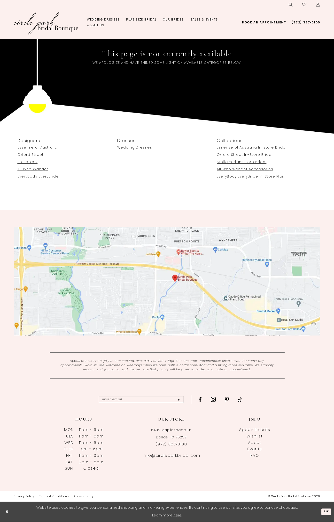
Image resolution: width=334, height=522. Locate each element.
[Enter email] (141, 399)
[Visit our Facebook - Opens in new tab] (205, 399)
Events (254, 449)
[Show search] (291, 4)
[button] (318, 4)
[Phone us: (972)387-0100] (306, 22)
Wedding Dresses (134, 148)
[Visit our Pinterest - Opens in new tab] (232, 399)
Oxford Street (30, 155)
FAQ (254, 456)
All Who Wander (32, 169)
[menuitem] (291, 4)
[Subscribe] (183, 399)
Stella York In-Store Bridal (241, 162)
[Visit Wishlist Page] (304, 4)
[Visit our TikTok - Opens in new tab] (245, 399)
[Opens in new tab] (167, 281)
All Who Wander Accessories (245, 169)
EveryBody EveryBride (38, 177)
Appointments (254, 430)
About (254, 443)
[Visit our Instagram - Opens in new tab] (218, 399)
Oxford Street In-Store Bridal (244, 155)
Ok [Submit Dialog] (326, 512)
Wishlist (255, 436)
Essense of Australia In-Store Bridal (252, 148)
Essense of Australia (37, 148)
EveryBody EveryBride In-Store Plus (250, 177)
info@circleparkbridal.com (171, 456)
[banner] (46, 23)
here (177, 515)
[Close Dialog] (7, 512)
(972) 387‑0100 (171, 444)
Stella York (27, 162)
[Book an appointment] (264, 22)
